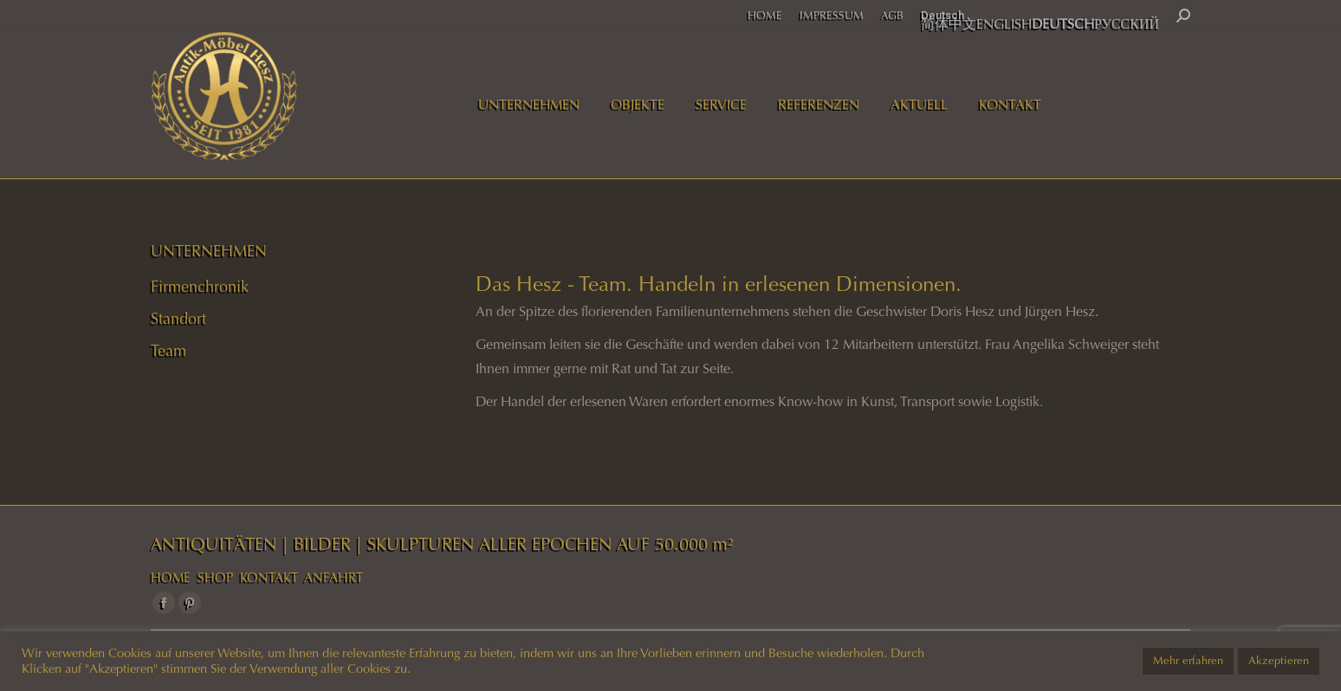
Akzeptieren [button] (1278, 661)
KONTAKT (269, 577)
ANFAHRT (333, 577)
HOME (171, 577)
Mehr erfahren (1188, 661)
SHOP (215, 577)
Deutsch (942, 15)
